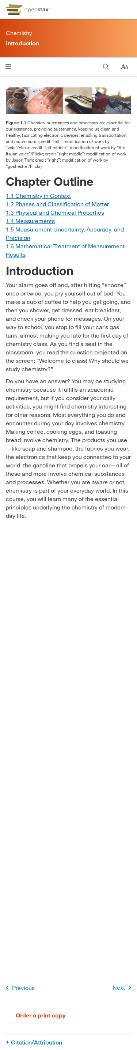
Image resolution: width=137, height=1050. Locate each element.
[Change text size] (124, 67)
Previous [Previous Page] (19, 987)
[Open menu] (8, 66)
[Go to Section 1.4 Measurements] (30, 220)
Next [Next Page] (123, 987)
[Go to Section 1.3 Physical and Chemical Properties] (55, 212)
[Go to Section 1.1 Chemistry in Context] (38, 195)
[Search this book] (106, 66)
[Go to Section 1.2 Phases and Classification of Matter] (57, 203)
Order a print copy (40, 1015)
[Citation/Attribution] (68, 1042)
